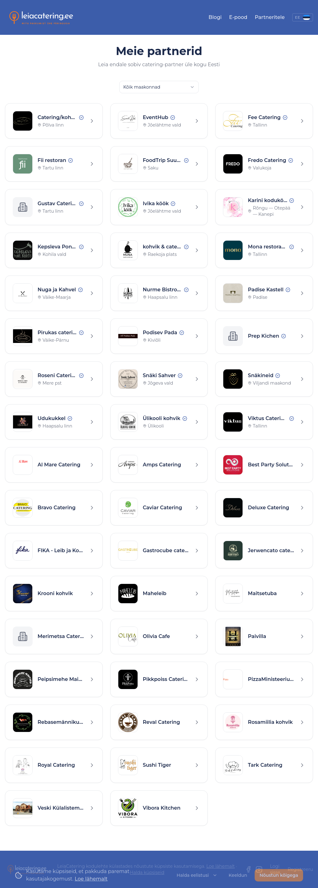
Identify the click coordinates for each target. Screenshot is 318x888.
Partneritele (269, 17)
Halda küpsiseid (147, 872)
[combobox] (159, 87)
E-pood (238, 17)
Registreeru (300, 869)
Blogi (215, 17)
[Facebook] (248, 869)
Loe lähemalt (220, 866)
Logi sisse (275, 869)
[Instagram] (259, 869)
